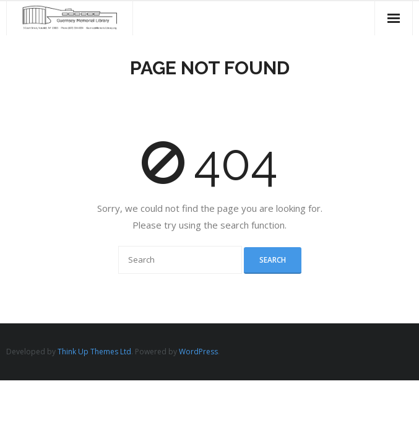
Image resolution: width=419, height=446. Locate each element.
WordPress (198, 351)
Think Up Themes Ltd (94, 351)
